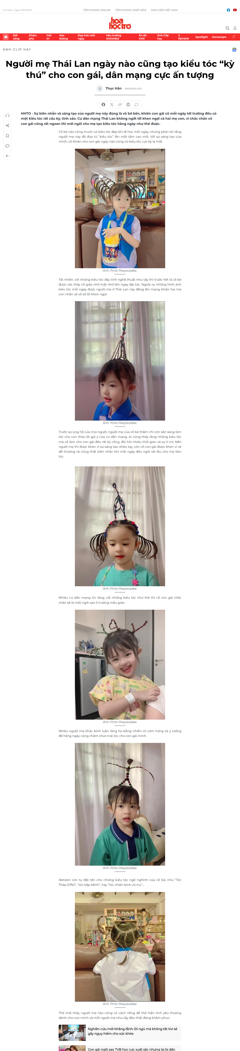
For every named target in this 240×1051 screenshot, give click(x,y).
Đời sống (16, 37)
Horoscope (219, 37)
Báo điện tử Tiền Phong (120, 23)
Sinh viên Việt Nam (164, 10)
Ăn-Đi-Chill (143, 37)
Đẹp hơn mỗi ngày (86, 37)
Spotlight (201, 37)
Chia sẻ (7, 125)
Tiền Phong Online (97, 10)
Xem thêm (234, 37)
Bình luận (7, 146)
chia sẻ (103, 105)
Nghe (7, 115)
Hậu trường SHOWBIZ (113, 37)
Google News (234, 50)
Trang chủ (6, 37)
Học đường (63, 37)
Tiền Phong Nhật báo (130, 10)
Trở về (7, 156)
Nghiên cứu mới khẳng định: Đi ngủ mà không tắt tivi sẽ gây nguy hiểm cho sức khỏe (133, 1031)
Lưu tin (7, 136)
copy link (120, 105)
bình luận (136, 105)
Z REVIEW (183, 37)
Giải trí (48, 37)
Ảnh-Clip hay (163, 37)
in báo (128, 105)
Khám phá (33, 37)
